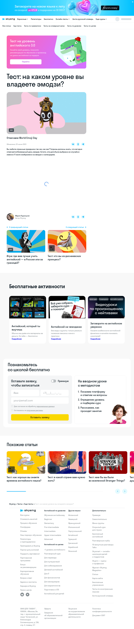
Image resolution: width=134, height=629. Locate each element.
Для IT (46, 573)
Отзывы (23, 531)
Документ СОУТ (98, 615)
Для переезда (50, 557)
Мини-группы (98, 523)
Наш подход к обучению (31, 535)
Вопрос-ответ (26, 578)
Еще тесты (18, 26)
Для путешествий (52, 561)
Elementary (49, 523)
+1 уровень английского (54, 549)
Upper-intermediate (52, 535)
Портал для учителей (29, 550)
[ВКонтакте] (22, 594)
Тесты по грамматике (32, 26)
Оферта (47, 608)
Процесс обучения (28, 523)
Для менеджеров (51, 581)
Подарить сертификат (30, 554)
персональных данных (46, 406)
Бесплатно (48, 19)
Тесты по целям (90, 26)
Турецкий (72, 539)
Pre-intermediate (51, 527)
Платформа (25, 527)
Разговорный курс (52, 553)
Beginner (48, 519)
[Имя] (25, 393)
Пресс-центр (26, 590)
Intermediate (49, 531)
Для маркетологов (52, 585)
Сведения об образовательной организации (53, 615)
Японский (72, 551)
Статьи (95, 574)
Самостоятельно (99, 519)
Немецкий (72, 519)
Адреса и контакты (28, 582)
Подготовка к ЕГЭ (51, 589)
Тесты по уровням (74, 26)
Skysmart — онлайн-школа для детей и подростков (101, 554)
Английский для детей (54, 593)
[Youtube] (27, 594)
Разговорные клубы (101, 540)
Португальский (75, 531)
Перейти (26, 61)
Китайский (73, 535)
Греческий (73, 543)
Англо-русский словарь (83, 19)
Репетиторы (36, 19)
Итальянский (74, 527)
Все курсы (24, 515)
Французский (74, 523)
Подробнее (17, 339)
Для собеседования (53, 565)
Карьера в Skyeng (28, 586)
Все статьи (7, 26)
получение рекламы (35, 410)
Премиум (96, 515)
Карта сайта (97, 578)
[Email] (40, 400)
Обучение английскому (54, 515)
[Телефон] (55, 393)
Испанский (73, 515)
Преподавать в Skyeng (30, 546)
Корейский (73, 547)
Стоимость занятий (28, 519)
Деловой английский (53, 569)
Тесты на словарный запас (54, 26)
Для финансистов (52, 577)
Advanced (48, 539)
